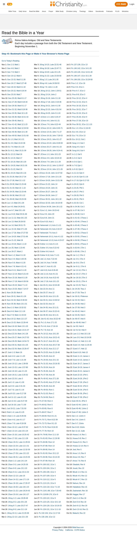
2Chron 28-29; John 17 (48, 195)
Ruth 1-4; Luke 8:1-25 (15, 412)
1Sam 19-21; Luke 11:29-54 (19, 442)
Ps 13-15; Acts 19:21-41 (50, 337)
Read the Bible (34, 11)
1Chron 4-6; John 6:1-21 (50, 121)
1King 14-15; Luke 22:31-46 (50, 65)
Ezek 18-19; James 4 (81, 367)
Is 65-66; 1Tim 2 (79, 251)
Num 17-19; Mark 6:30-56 (18, 281)
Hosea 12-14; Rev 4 (80, 446)
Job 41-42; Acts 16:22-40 (50, 319)
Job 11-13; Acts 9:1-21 (49, 274)
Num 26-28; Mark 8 (14, 293)
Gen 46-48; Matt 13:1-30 (17, 132)
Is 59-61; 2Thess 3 (80, 244)
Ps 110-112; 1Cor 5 (48, 479)
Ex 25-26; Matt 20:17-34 (16, 177)
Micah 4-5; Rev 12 (80, 476)
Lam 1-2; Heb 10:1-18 (81, 334)
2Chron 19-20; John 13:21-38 (50, 180)
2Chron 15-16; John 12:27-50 (50, 173)
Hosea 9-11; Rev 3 (80, 442)
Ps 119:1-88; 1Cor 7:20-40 (50, 491)
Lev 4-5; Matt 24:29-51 (16, 207)
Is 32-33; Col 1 (78, 203)
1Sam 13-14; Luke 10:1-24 (17, 431)
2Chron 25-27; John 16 (48, 192)
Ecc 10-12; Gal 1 (78, 139)
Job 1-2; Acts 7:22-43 (48, 259)
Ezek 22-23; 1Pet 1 (80, 375)
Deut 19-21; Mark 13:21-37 (18, 330)
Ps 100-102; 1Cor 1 (48, 464)
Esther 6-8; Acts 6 (47, 251)
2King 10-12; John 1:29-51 (51, 91)
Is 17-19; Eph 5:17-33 (80, 180)
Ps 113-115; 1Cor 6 (48, 483)
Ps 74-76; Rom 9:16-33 (48, 427)
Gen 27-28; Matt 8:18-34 (17, 102)
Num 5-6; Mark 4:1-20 (16, 263)
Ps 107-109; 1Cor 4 (48, 476)
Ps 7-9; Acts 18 (47, 330)
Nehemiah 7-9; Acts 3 (48, 233)
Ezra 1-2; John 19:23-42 (49, 210)
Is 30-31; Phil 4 (78, 199)
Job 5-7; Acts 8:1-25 (48, 266)
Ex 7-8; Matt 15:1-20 (16, 147)
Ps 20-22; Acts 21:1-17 (50, 349)
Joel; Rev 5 (77, 449)
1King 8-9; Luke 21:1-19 (17, 509)
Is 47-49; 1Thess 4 (80, 229)
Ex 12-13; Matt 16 (15, 154)
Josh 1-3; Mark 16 (15, 352)
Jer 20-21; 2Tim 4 (80, 281)
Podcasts (109, 11)
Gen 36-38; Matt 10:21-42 (18, 117)
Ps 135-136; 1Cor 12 (47, 517)
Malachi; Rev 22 (79, 513)
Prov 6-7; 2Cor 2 (78, 91)
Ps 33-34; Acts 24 (48, 367)
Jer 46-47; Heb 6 (78, 319)
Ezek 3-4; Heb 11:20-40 (82, 345)
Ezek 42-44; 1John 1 (80, 405)
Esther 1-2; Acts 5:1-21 (49, 244)
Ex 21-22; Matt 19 (15, 169)
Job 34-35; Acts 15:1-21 (49, 307)
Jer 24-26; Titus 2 (79, 289)
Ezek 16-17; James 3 (81, 364)
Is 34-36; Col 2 (79, 207)
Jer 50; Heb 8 (78, 326)
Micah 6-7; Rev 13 (80, 479)
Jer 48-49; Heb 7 (79, 322)
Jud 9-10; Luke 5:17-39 (17, 393)
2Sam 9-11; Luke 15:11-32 (18, 472)
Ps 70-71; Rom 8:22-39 (48, 420)
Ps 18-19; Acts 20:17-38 (50, 345)
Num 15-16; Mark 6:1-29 (17, 278)
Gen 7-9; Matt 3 (13, 72)
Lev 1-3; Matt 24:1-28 (15, 203)
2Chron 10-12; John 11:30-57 (52, 165)
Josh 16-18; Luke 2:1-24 (17, 371)
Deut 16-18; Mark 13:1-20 (18, 326)
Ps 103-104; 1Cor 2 (48, 468)
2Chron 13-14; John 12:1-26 (52, 169)
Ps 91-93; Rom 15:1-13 (49, 453)
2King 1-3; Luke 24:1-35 (49, 79)
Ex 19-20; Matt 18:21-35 (17, 165)
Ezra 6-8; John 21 (47, 218)
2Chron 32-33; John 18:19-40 (50, 203)
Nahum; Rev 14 (79, 483)
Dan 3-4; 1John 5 (78, 420)
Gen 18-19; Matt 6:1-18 (16, 87)
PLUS (117, 11)
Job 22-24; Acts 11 (47, 289)
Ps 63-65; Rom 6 (46, 408)
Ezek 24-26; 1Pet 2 (80, 378)
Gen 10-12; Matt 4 (14, 76)
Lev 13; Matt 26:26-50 (16, 221)
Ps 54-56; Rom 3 (47, 397)
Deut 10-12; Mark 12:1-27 (17, 319)
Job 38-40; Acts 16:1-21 (49, 315)
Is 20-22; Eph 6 (78, 184)
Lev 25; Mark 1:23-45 (16, 248)
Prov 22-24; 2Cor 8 (79, 113)
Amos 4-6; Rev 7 (79, 457)
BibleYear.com (78, 527)
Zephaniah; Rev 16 (80, 491)
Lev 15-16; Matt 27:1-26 (17, 229)
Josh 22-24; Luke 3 (15, 378)
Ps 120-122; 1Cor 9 (48, 498)
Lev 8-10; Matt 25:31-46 (17, 214)
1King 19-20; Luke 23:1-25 (50, 72)
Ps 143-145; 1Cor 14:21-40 (82, 72)
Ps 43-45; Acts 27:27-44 (50, 382)
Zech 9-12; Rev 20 (80, 506)
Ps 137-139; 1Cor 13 (79, 65)
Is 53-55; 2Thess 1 (80, 236)
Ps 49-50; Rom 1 (47, 390)
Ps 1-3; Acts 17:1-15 (49, 322)
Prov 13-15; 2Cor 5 (79, 102)
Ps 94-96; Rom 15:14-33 (49, 457)
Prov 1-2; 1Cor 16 (78, 83)
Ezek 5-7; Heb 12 (80, 349)
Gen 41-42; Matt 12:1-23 (17, 124)
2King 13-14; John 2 (48, 94)
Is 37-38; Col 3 (79, 210)
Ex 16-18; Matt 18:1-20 (17, 162)
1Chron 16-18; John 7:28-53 (52, 136)
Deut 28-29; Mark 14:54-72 (18, 341)
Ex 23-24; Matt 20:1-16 (17, 173)
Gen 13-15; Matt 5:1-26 (16, 79)
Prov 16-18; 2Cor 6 (79, 106)
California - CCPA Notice (75, 530)
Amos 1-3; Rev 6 (79, 453)
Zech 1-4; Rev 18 (79, 498)
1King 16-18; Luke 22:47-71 (50, 68)
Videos (90, 11)
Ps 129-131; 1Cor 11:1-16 (50, 509)
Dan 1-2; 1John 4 (78, 416)
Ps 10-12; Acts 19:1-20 (50, 334)
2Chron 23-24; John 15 (48, 188)
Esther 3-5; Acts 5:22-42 (49, 248)
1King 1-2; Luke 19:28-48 (18, 498)
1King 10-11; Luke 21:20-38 (18, 513)
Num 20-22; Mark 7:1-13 (17, 285)
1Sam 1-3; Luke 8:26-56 (16, 416)
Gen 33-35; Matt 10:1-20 (17, 113)
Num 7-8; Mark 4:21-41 (17, 266)
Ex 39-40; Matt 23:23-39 (16, 199)
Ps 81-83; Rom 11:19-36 (49, 438)
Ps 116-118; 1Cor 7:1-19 (50, 487)
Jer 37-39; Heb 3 (78, 307)
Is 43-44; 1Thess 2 (80, 221)
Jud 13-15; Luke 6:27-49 (17, 401)
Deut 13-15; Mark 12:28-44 (17, 322)
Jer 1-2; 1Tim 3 (79, 255)
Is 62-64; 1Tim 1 (79, 248)
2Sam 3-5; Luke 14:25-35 (18, 464)
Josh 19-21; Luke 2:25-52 (18, 375)
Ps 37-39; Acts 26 (48, 375)
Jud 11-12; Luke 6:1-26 (17, 397)
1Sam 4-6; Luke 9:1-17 (16, 420)
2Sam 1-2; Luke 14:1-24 (17, 461)
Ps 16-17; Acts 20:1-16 (50, 341)
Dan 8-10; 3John (78, 427)
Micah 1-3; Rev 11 (80, 472)
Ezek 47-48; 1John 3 (80, 412)
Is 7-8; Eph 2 (77, 165)
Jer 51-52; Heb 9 (79, 330)
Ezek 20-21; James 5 (81, 371)
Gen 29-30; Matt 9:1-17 (17, 106)
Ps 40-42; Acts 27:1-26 (50, 378)
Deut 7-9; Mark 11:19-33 (16, 315)
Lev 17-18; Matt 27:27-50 (18, 233)
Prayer (51, 11)
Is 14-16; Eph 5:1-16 (80, 177)
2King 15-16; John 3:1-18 (50, 98)
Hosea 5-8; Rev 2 (79, 438)
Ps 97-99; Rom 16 (47, 461)
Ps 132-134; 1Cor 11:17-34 (49, 513)
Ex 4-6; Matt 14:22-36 (16, 143)
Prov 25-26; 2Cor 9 (79, 117)
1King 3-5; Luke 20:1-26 (17, 502)
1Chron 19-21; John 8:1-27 (51, 139)
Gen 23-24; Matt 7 (14, 94)
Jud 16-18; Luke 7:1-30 (17, 405)
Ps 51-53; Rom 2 (47, 393)
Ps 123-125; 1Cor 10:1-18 (50, 502)
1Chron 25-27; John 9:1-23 (51, 147)
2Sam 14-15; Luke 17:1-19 (18, 479)
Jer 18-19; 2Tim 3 (80, 278)
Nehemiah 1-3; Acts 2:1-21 (50, 225)
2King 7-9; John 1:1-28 (48, 87)
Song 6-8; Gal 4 (78, 150)
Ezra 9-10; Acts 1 (47, 221)
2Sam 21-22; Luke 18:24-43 (19, 491)
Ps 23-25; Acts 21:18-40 (50, 352)
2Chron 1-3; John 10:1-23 (51, 154)
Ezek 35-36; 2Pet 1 (80, 393)
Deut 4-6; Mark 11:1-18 (16, 311)
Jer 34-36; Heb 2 (78, 304)
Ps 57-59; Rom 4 (46, 401)
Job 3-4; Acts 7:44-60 (48, 263)
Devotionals (100, 11)
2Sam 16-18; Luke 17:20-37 (19, 483)
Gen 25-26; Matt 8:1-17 (17, 98)
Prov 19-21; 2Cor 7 (79, 109)
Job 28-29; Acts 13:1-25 (49, 296)
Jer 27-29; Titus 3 (79, 293)
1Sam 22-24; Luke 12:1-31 (18, 446)
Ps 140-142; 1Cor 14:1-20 (81, 68)
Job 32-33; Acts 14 (47, 304)
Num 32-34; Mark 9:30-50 (17, 300)
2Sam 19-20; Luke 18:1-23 (18, 487)
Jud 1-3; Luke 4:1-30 (16, 382)
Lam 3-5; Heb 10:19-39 (82, 337)
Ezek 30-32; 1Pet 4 (80, 386)
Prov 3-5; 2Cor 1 (77, 87)
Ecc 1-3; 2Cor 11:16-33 (81, 128)
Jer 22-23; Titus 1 (80, 285)
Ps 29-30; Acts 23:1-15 (50, 360)
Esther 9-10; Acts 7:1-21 (49, 255)
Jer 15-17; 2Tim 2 (80, 274)
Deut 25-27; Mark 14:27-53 (18, 337)
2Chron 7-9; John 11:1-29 (51, 162)
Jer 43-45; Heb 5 (78, 315)
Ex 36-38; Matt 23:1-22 (16, 195)
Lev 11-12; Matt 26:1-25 (17, 218)
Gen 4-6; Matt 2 (13, 68)
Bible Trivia (12, 11)
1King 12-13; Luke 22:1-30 (17, 517)
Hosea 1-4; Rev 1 (79, 435)
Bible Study (60, 11)
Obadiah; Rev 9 (79, 464)
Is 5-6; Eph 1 (77, 162)
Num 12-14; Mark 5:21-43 (18, 274)
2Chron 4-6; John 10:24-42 (51, 158)
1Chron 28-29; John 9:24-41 (52, 150)
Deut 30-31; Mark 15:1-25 (18, 345)
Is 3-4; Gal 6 (77, 158)
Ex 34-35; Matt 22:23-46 (16, 192)
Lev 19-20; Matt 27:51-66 (18, 236)
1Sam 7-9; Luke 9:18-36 (16, 423)
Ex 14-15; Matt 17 (15, 158)
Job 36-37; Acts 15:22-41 (49, 311)
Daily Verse (23, 11)
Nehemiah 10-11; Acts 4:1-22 (51, 236)
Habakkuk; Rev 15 (80, 487)
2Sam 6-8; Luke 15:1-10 (17, 468)
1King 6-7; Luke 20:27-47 (18, 506)
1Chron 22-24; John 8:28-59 (52, 143)
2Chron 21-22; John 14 (48, 184)
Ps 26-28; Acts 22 (48, 356)
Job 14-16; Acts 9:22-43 (49, 278)
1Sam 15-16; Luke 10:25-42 (18, 435)
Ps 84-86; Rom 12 (47, 442)
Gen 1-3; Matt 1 (13, 65)
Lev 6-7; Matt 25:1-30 (16, 210)
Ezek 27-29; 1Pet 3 (80, 382)
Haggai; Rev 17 (79, 494)
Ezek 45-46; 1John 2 (80, 408)
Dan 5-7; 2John (78, 423)
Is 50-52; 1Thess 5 (80, 233)
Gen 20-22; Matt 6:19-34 (16, 91)
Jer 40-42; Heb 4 (78, 311)
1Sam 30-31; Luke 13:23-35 (19, 457)
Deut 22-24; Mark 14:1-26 (18, 334)
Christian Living (71, 11)
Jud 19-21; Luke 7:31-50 (16, 408)
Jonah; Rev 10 (78, 468)
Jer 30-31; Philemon (80, 296)
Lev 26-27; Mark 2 (15, 251)
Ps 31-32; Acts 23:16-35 (50, 364)
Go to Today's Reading (10, 61)
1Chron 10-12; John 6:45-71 (52, 128)
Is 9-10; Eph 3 (77, 169)
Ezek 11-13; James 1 (81, 356)
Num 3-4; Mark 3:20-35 (17, 259)
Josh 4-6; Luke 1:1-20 (16, 356)
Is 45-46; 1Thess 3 (80, 225)
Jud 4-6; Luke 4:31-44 (16, 386)
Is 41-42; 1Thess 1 (80, 218)
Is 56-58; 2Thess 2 (80, 240)
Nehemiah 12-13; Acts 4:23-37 (52, 240)
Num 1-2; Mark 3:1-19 (16, 255)
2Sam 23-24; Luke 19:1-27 (18, 494)
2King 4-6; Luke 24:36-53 (49, 83)
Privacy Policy (57, 530)
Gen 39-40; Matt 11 (15, 121)
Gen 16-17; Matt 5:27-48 (16, 83)
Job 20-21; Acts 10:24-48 (49, 285)
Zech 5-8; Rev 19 (79, 502)
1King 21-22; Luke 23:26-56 (50, 76)
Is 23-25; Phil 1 (78, 188)
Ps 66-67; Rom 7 (46, 412)
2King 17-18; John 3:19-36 (51, 102)
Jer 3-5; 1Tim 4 (79, 259)
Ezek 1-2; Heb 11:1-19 (82, 341)
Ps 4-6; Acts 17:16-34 (49, 326)
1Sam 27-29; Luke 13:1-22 (18, 453)
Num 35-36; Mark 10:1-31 (17, 304)
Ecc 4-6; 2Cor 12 (78, 132)
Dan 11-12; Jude (78, 431)
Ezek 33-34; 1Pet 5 (80, 390)
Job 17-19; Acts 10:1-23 (49, 281)
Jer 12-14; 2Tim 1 (80, 270)
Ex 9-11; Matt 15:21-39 (17, 150)
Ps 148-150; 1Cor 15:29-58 (82, 79)
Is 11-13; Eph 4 (78, 173)
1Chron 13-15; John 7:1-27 (51, 132)
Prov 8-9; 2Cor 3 (78, 94)
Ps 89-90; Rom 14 (47, 449)
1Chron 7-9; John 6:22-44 (51, 124)
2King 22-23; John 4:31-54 (51, 109)
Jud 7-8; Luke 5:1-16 (16, 390)
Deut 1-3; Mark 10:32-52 (16, 307)
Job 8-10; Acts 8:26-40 (49, 270)
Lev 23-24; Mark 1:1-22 (17, 244)
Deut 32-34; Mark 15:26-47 (18, 349)
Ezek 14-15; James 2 (81, 360)
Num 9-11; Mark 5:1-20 (17, 270)
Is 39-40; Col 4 (79, 214)
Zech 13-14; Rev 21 (80, 509)
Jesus (44, 11)
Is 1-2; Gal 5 (77, 154)
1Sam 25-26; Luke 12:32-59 (19, 449)
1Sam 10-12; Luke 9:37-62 (17, 427)
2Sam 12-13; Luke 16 (16, 476)
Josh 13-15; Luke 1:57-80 (18, 367)
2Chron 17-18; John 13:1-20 (50, 177)
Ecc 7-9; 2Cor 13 (78, 136)
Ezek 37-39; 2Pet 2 (80, 397)
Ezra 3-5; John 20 (47, 214)
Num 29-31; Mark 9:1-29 (16, 296)
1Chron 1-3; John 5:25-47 (51, 117)
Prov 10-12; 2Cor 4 (79, 98)
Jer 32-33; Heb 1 (78, 300)
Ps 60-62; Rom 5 (46, 405)
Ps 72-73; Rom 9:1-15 (48, 423)
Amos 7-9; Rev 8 (79, 461)
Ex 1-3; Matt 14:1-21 (16, 139)
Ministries (125, 11)
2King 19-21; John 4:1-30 (50, 106)
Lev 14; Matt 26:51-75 (16, 225)
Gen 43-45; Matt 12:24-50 (18, 128)
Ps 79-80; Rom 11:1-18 (49, 435)
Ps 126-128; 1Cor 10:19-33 (51, 506)
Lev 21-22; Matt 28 (15, 240)
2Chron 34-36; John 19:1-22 (51, 207)
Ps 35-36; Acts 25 (48, 371)
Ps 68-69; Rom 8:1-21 (48, 416)
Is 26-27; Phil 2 (78, 192)
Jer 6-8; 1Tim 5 (79, 263)
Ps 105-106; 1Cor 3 (48, 472)
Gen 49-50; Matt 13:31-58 (18, 136)
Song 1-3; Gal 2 (78, 143)
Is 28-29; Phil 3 (78, 195)
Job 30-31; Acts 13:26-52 (49, 300)
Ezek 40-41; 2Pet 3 (79, 401)
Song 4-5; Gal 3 (78, 147)
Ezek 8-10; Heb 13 (80, 352)
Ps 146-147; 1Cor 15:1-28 (81, 76)
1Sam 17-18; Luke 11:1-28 (17, 438)
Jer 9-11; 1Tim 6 (79, 266)
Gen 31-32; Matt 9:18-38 (17, 109)
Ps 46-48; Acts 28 (48, 386)
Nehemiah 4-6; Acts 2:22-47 (51, 229)
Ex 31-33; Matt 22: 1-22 (16, 188)
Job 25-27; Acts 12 (47, 293)
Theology (82, 11)
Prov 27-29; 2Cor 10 (80, 121)
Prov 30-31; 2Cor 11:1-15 (82, 124)
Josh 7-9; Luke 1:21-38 (17, 360)
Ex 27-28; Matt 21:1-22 (16, 180)
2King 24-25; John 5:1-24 (50, 113)
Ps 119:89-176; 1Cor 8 (49, 494)
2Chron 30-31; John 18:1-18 (50, 199)
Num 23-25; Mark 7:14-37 (18, 289)
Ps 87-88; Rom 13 (47, 446)
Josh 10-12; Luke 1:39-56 (18, 364)
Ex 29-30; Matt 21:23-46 (16, 184)
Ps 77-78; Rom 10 (46, 431)
